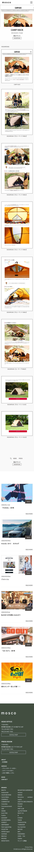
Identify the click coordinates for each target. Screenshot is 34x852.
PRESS (21, 458)
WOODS (20, 829)
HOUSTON (4, 829)
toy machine (21, 827)
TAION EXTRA (22, 822)
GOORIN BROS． (6, 820)
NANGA (20, 795)
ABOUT (3, 759)
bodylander (5, 792)
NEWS (15, 458)
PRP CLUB (21, 808)
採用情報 (4, 762)
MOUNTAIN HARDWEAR (25, 790)
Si (18, 815)
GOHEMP (4, 818)
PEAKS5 (20, 804)
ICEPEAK (4, 834)
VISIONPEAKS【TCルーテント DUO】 (17, 404)
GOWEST (4, 822)
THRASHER (21, 825)
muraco (20, 792)
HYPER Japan (5, 831)
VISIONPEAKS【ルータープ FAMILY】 (17, 369)
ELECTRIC (4, 813)
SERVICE (4, 766)
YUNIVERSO (21, 834)
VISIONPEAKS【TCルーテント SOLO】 (17, 437)
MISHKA (3, 838)
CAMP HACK (17, 84)
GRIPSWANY (5, 825)
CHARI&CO (4, 799)
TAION (20, 820)
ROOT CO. (21, 813)
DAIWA (3, 811)
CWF (2, 808)
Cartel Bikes (5, 797)
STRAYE (20, 818)
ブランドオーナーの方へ (9, 768)
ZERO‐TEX (21, 836)
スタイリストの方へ (8, 771)
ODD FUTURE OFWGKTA (25, 802)
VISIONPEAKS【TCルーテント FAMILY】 (17, 136)
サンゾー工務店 (22, 841)
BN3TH (3, 790)
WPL (19, 831)
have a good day (6, 827)
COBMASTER (5, 802)
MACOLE (4, 836)
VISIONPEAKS (17, 38)
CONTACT (4, 779)
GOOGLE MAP (13, 735)
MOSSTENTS (5, 841)
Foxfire (3, 815)
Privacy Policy (29, 847)
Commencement (6, 806)
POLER (20, 806)
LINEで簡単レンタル (8, 773)
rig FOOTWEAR (22, 811)
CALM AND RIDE (6, 795)
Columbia (4, 804)
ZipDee (20, 838)
